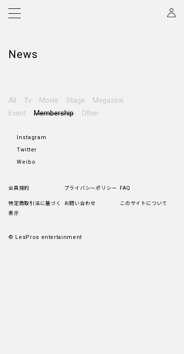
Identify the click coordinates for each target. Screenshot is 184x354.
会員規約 (18, 143)
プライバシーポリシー (90, 143)
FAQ (125, 143)
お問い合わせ (80, 158)
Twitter (27, 105)
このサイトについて (143, 158)
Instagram (32, 92)
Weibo (26, 117)
